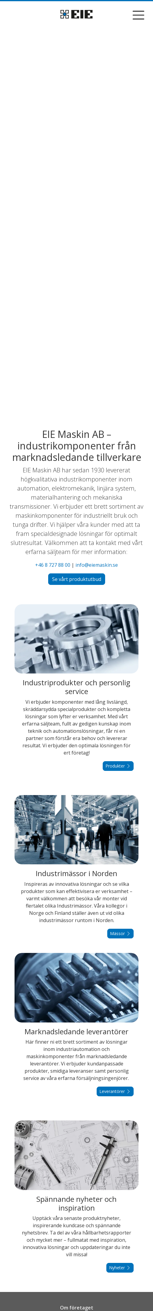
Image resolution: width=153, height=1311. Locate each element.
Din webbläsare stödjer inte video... (76, 222)
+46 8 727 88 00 (52, 565)
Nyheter (120, 1267)
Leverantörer (115, 1091)
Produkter (118, 766)
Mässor (120, 933)
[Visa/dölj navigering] (138, 15)
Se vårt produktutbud (76, 579)
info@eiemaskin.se (96, 565)
